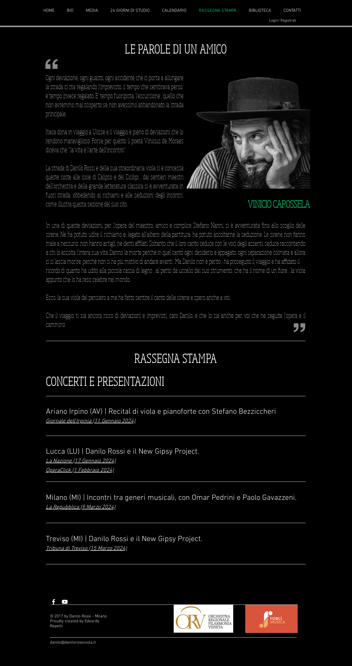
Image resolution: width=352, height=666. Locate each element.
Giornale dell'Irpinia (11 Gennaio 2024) (90, 421)
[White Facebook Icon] (53, 601)
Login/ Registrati (282, 20)
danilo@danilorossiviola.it (73, 642)
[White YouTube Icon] (64, 601)
